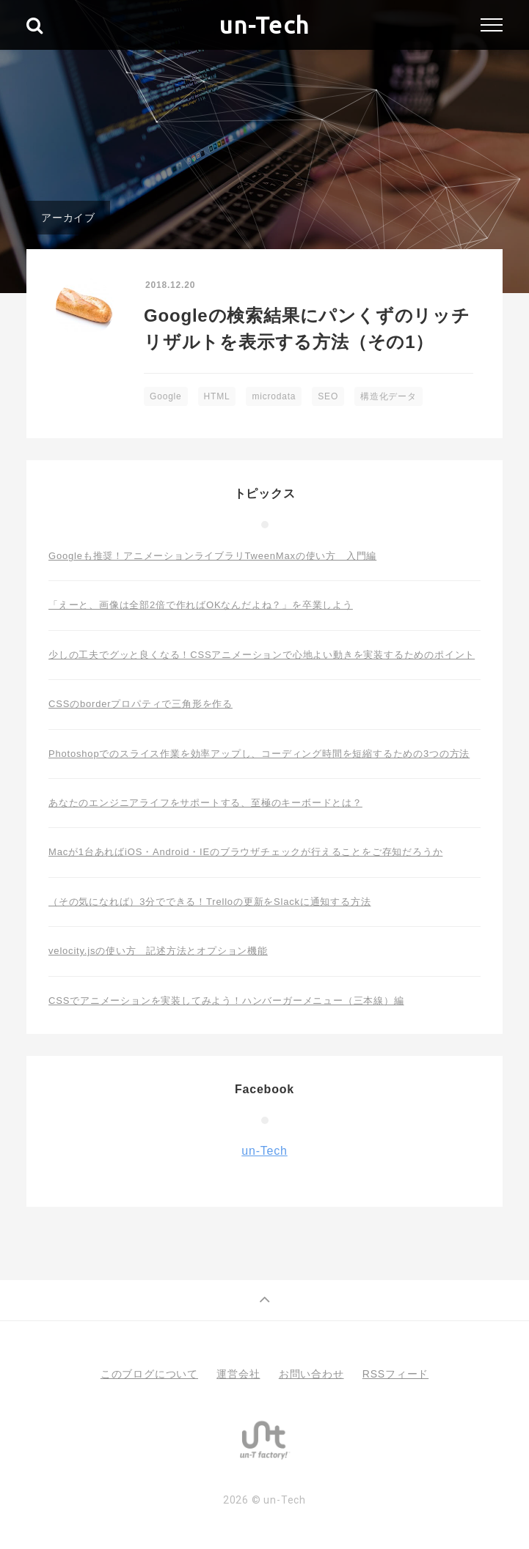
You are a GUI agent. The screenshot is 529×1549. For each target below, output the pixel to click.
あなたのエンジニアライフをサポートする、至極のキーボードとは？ (205, 802)
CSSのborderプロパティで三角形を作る (140, 703)
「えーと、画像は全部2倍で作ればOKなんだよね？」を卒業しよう (200, 604)
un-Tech (264, 25)
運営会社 (238, 1374)
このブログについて (149, 1374)
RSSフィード (395, 1374)
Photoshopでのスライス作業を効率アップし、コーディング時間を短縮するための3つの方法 (259, 753)
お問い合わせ (311, 1374)
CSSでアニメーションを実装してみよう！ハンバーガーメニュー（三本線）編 (226, 1000)
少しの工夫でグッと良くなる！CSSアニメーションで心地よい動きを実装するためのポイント (261, 654)
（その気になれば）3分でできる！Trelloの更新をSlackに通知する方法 (209, 901)
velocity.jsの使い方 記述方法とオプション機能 (158, 950)
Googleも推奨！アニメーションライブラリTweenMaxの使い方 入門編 (212, 555)
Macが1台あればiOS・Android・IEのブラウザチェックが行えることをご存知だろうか (245, 851)
